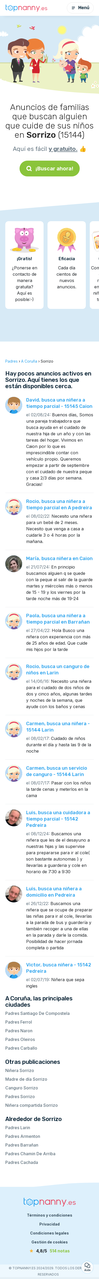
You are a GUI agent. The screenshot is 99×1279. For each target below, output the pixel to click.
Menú (80, 7)
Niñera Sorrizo (19, 1070)
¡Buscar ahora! (49, 168)
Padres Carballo (21, 1048)
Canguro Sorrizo (21, 1087)
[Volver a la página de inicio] (26, 8)
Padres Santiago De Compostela (37, 1013)
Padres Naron (18, 1030)
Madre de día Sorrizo (26, 1079)
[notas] (49, 1251)
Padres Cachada (21, 1162)
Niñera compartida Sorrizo (31, 1105)
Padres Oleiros (20, 1039)
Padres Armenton (22, 1136)
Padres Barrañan (21, 1145)
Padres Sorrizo (20, 1096)
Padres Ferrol (18, 1022)
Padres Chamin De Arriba (30, 1153)
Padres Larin (17, 1127)
